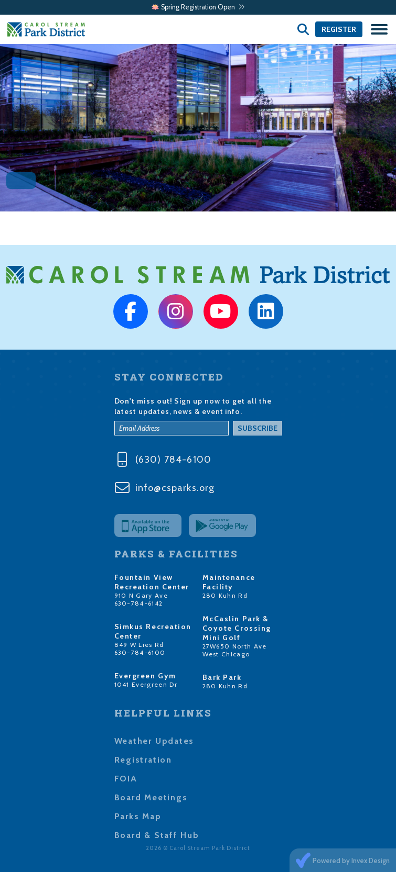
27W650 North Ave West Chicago (234, 650)
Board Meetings (151, 797)
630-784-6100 (140, 652)
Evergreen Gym (145, 675)
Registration (143, 760)
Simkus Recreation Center (153, 631)
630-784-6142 (138, 603)
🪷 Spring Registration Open (198, 7)
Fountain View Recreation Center (152, 582)
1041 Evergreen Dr (146, 684)
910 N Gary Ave (141, 595)
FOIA (125, 779)
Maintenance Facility (228, 582)
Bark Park (222, 677)
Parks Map (138, 816)
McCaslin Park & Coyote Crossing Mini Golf (236, 628)
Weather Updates (154, 741)
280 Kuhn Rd (225, 595)
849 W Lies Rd (139, 645)
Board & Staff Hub (156, 835)
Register (339, 29)
